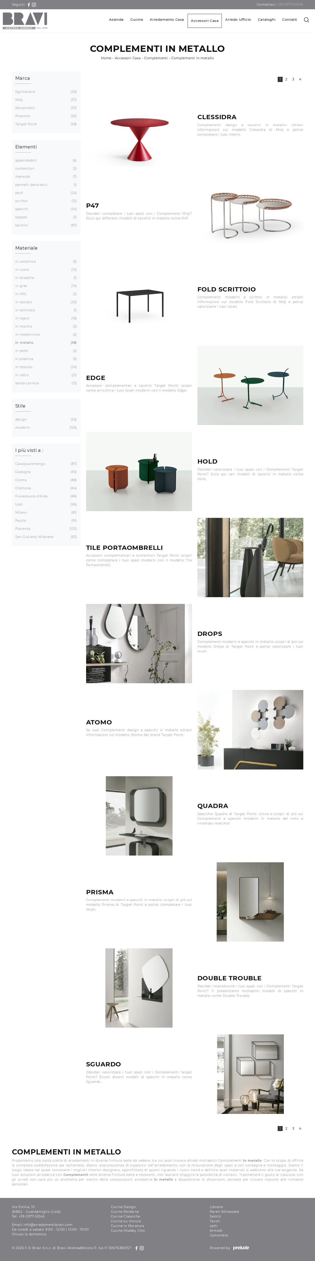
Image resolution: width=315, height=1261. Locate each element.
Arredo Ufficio (238, 19)
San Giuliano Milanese (45, 537)
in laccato (45, 302)
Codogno (45, 472)
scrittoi (45, 201)
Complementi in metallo (192, 58)
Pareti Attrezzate (224, 1212)
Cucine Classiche (125, 1216)
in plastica (45, 359)
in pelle (45, 350)
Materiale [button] (26, 248)
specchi (45, 209)
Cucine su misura (126, 1221)
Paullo (45, 520)
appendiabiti (45, 160)
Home (106, 58)
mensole (45, 176)
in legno (45, 318)
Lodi (45, 504)
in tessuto (45, 367)
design (45, 419)
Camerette (219, 1235)
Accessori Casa (205, 20)
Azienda (116, 19)
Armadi (216, 1231)
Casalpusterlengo (45, 464)
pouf (45, 193)
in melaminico (45, 334)
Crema (45, 480)
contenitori (45, 168)
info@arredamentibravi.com (48, 1225)
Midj (45, 100)
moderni (45, 427)
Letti (214, 1226)
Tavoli (215, 1221)
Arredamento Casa (167, 19)
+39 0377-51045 (290, 4)
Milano (45, 512)
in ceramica (45, 261)
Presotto (45, 116)
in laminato (45, 310)
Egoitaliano (45, 91)
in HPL (45, 294)
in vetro (45, 375)
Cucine (136, 19)
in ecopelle (45, 277)
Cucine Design (123, 1207)
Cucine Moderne (125, 1212)
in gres (45, 286)
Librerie (216, 1207)
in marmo (45, 326)
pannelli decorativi (45, 184)
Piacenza (45, 528)
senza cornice (45, 383)
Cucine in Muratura (127, 1226)
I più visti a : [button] (29, 450)
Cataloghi (266, 19)
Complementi (156, 58)
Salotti (215, 1216)
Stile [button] (20, 406)
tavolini (45, 225)
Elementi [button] (26, 147)
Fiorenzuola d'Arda (45, 496)
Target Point (45, 124)
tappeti (45, 217)
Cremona (45, 488)
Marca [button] (22, 78)
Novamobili (45, 108)
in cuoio (45, 269)
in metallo (45, 342)
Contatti (289, 19)
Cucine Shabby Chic (128, 1231)
